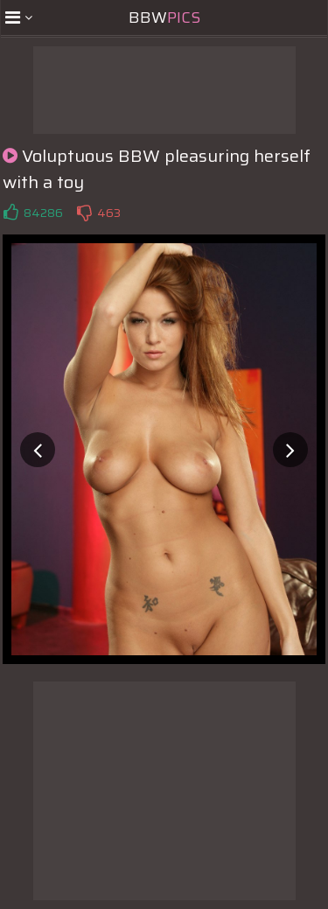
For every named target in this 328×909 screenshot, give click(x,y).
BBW (164, 17)
